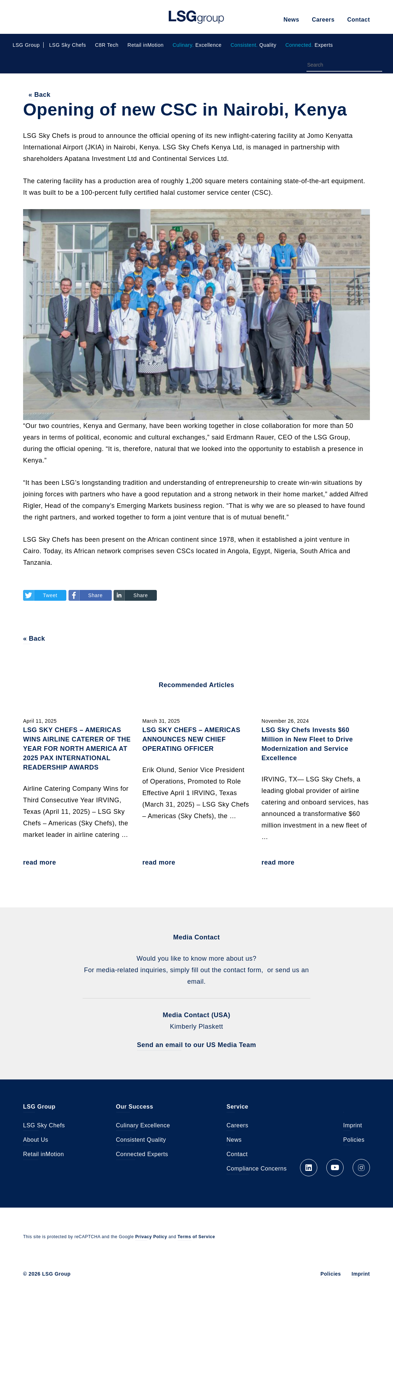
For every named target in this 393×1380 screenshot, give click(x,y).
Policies (354, 1141)
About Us (35, 1141)
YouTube (335, 1168)
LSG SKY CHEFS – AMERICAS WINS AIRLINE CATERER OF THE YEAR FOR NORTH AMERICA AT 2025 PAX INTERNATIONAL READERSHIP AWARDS (77, 749)
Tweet (50, 596)
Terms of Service (196, 1237)
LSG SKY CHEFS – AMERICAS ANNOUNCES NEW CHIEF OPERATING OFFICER (191, 740)
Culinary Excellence (143, 1126)
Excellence (197, 45)
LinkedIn (308, 1168)
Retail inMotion (146, 45)
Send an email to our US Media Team (196, 1046)
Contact (358, 20)
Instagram (361, 1168)
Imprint (352, 1126)
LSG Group (196, 17)
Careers (323, 20)
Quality (253, 45)
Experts (309, 45)
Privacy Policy (151, 1237)
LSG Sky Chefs (67, 45)
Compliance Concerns (256, 1170)
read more (39, 862)
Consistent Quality (141, 1141)
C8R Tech (106, 45)
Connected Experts (142, 1155)
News (291, 20)
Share (95, 596)
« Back (39, 95)
